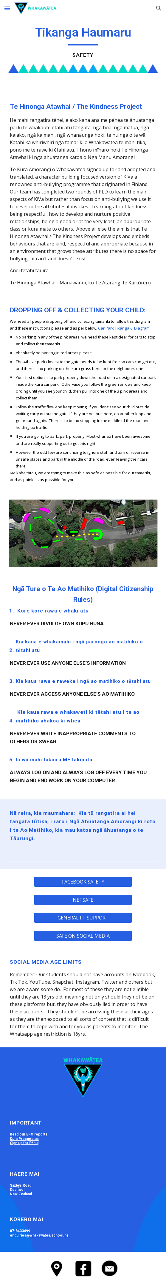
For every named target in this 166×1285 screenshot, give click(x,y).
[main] (83, 42)
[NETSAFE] (83, 900)
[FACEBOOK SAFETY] (83, 882)
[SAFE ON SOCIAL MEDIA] (83, 936)
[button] (7, 8)
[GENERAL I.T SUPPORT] (83, 918)
